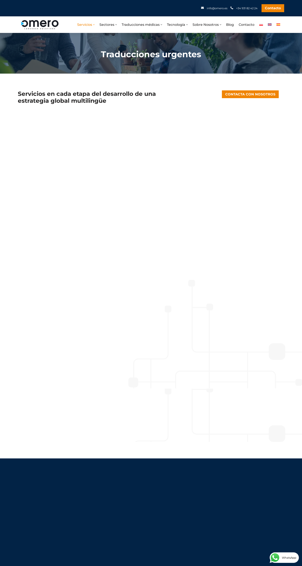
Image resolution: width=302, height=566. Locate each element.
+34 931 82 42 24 (247, 8)
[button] (94, 24)
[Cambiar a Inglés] (270, 24)
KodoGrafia (155, 561)
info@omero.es (217, 8)
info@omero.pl (38, 535)
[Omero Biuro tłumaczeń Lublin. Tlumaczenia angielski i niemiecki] (40, 24)
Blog (230, 25)
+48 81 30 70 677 (39, 527)
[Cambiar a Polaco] (261, 24)
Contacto (273, 8)
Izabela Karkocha (180, 561)
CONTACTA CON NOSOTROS (250, 94)
